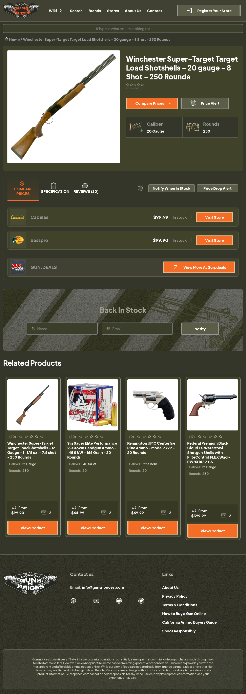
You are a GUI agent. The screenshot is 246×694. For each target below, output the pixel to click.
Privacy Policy (175, 596)
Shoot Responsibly (179, 631)
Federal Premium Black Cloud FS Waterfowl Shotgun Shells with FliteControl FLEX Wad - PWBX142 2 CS (208, 452)
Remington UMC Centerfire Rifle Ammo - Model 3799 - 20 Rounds (151, 448)
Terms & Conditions (179, 604)
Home (12, 39)
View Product (33, 527)
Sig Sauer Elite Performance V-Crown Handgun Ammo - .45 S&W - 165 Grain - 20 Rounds (92, 450)
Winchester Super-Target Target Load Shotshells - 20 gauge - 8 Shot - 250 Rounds (96, 39)
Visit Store (214, 217)
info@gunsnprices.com (103, 587)
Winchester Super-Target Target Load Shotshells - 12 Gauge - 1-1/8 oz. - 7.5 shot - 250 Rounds (31, 450)
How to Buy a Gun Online (184, 613)
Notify (200, 328)
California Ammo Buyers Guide (189, 622)
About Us (170, 587)
